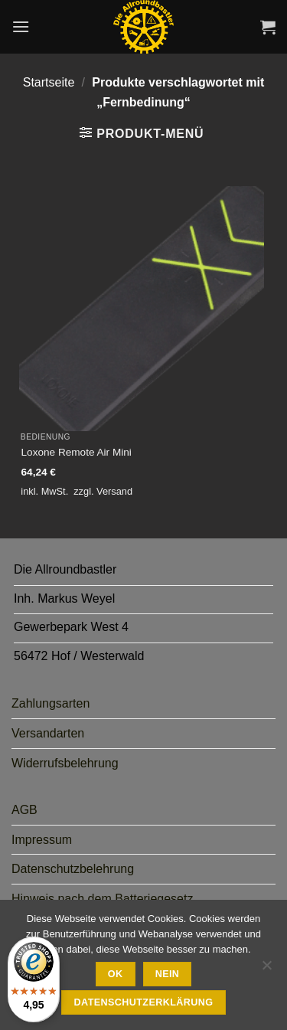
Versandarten (47, 733)
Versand (114, 491)
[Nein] (266, 969)
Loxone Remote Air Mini (76, 452)
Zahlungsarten (50, 703)
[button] (20, 26)
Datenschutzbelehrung (72, 868)
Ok (115, 974)
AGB (24, 809)
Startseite (49, 82)
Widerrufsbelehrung (65, 763)
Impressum (41, 839)
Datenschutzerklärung (144, 1002)
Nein (167, 974)
